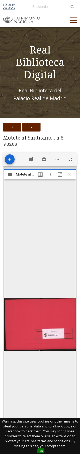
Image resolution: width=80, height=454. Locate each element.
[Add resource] (10, 159)
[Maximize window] (60, 174)
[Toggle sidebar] (10, 174)
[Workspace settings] (44, 159)
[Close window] (70, 174)
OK (41, 451)
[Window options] (50, 174)
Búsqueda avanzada (9, 6)
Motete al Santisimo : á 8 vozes (33, 141)
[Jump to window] (31, 159)
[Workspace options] (57, 159)
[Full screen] (70, 159)
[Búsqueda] (53, 6)
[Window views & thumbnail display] (40, 174)
